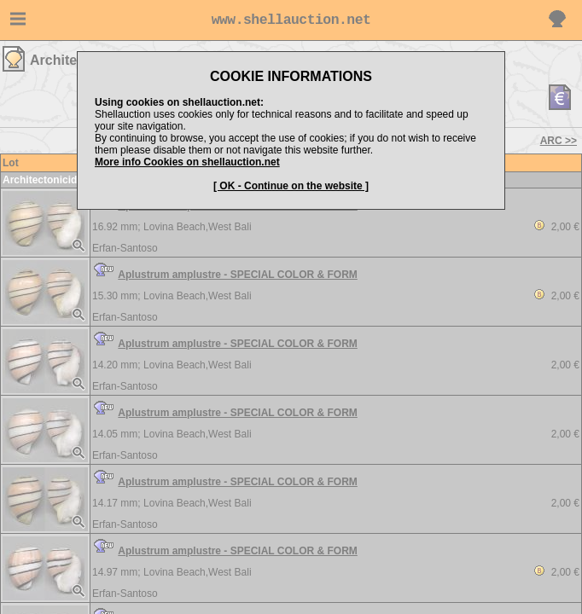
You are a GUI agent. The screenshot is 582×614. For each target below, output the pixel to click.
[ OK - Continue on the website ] (291, 186)
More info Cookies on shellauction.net (187, 162)
